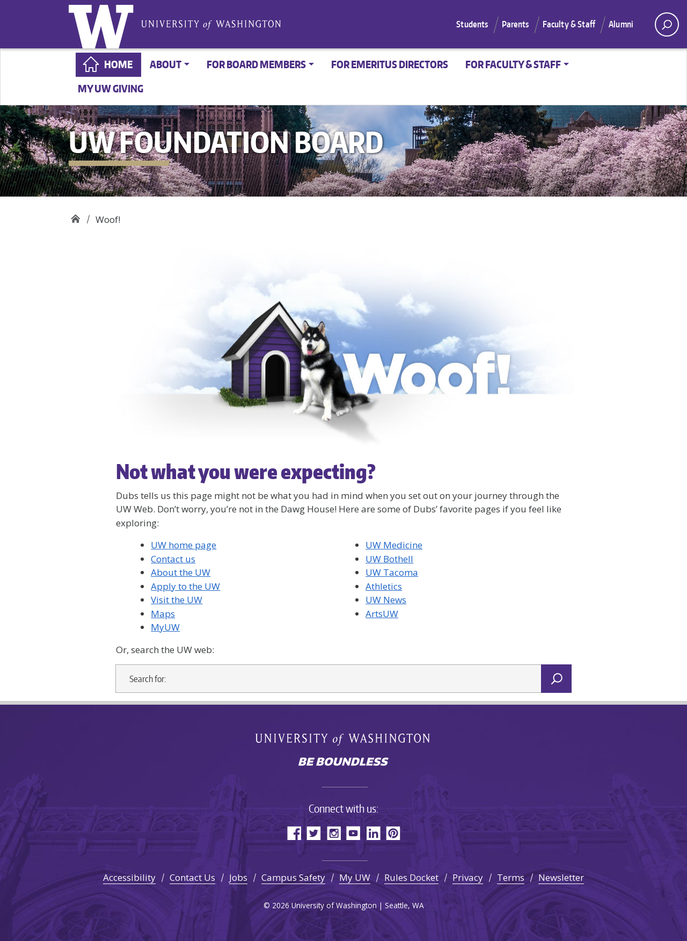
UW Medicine (394, 545)
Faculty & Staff (569, 24)
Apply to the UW (185, 586)
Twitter (313, 833)
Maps (163, 613)
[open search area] (667, 24)
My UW (354, 877)
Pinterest (393, 833)
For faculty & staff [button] (513, 64)
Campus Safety (293, 877)
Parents (515, 24)
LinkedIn (373, 833)
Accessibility (129, 877)
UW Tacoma (392, 572)
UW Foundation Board (75, 215)
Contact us (173, 559)
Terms (510, 877)
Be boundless (343, 762)
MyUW (165, 627)
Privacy (467, 877)
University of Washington (103, 24)
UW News (386, 599)
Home (118, 64)
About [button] (165, 64)
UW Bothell (389, 559)
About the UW (180, 572)
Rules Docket (411, 877)
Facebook (294, 833)
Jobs (238, 877)
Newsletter (561, 877)
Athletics (384, 586)
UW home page (183, 545)
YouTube (353, 833)
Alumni (621, 24)
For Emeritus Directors (389, 64)
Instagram (333, 833)
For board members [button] (256, 64)
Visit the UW (176, 599)
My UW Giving (110, 88)
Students (472, 24)
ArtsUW (382, 613)
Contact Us (192, 877)
